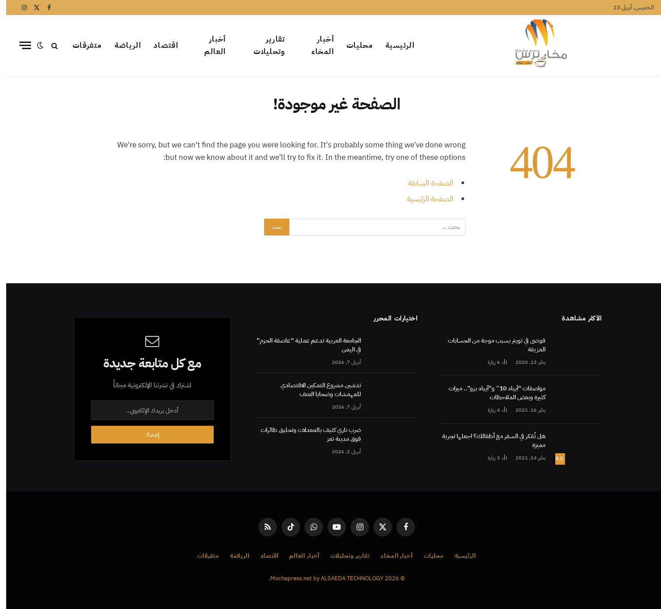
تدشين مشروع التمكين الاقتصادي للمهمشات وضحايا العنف (314, 390)
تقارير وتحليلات (263, 45)
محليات (353, 45)
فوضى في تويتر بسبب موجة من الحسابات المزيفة (490, 345)
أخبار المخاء (316, 45)
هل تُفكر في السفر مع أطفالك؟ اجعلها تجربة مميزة (487, 441)
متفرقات (81, 45)
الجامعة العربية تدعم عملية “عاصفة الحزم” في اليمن (302, 345)
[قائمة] (19, 45)
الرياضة (121, 45)
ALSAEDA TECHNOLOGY (346, 578)
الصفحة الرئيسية (424, 198)
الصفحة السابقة (424, 183)
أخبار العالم (208, 45)
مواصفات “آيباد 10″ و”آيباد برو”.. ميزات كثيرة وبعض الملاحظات (490, 393)
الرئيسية (393, 45)
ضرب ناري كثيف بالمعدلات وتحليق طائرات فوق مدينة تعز (304, 434)
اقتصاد (159, 45)
